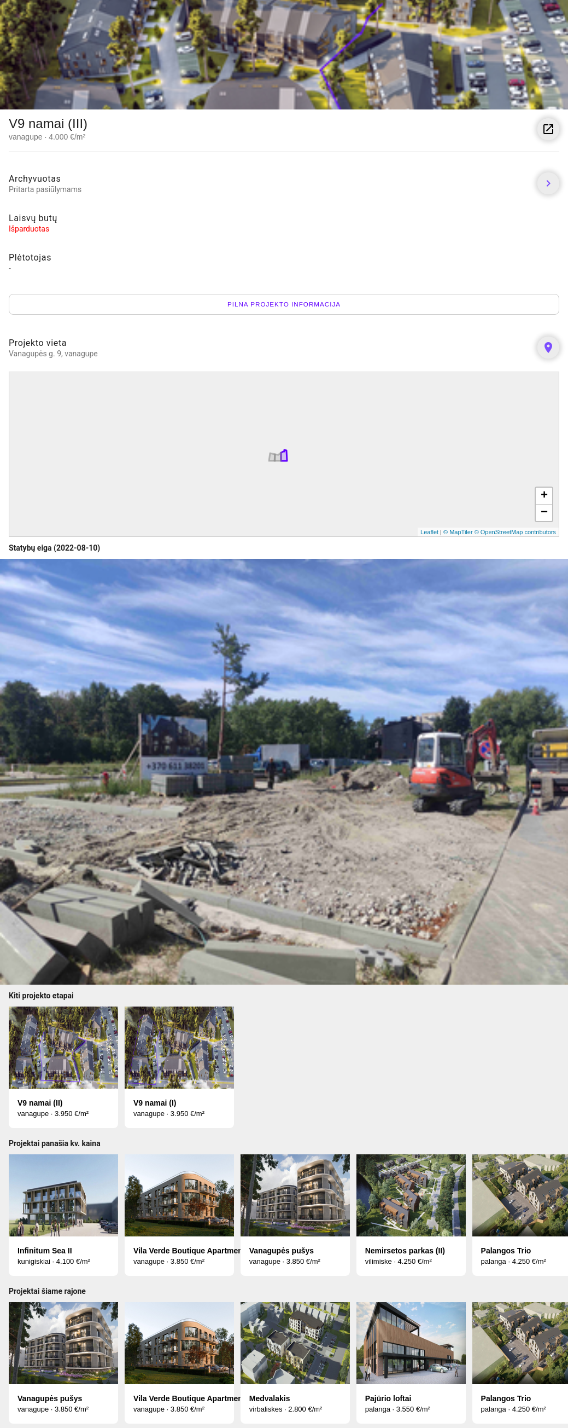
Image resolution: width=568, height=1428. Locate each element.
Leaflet (429, 532)
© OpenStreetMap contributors (515, 532)
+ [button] (544, 496)
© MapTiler (458, 532)
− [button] (544, 513)
